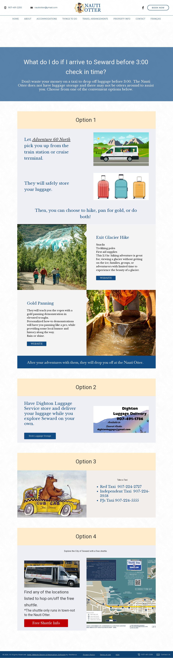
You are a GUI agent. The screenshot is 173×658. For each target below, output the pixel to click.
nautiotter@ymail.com (45, 7)
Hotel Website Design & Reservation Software (46, 655)
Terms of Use (105, 655)
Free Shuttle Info (46, 623)
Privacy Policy (89, 655)
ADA (117, 655)
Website (106, 278)
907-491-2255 (15, 7)
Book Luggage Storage (40, 436)
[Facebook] (143, 7)
